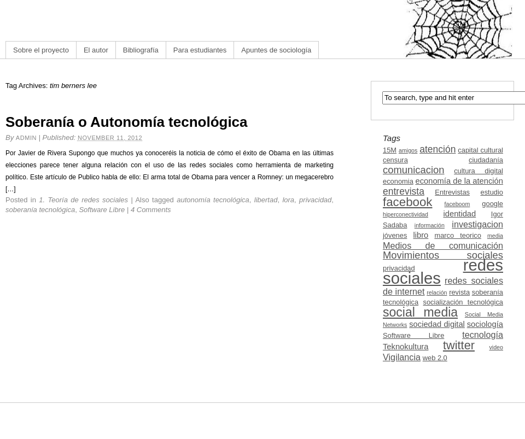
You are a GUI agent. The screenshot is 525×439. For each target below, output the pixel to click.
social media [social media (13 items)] (420, 312)
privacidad (315, 200)
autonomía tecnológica (213, 200)
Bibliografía (141, 50)
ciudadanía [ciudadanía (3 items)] (486, 160)
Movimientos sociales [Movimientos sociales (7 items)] (443, 255)
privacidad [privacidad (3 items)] (399, 268)
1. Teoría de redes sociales (83, 200)
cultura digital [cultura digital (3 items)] (478, 171)
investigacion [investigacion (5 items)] (477, 224)
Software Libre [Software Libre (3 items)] (413, 335)
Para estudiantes (200, 50)
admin (26, 137)
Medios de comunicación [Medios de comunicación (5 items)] (443, 245)
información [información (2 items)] (430, 225)
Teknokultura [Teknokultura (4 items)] (405, 346)
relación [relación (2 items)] (437, 292)
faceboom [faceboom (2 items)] (457, 204)
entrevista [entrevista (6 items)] (403, 191)
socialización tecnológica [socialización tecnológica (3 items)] (463, 302)
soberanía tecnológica (40, 210)
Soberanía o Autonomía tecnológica (126, 122)
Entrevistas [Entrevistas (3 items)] (452, 192)
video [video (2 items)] (496, 347)
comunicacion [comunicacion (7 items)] (414, 169)
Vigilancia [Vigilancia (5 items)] (402, 357)
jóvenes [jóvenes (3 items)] (395, 235)
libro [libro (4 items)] (420, 235)
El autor (96, 50)
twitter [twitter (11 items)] (459, 345)
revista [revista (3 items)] (459, 292)
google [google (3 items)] (492, 204)
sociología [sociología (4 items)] (485, 324)
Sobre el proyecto (41, 50)
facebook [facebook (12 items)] (408, 202)
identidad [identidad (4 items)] (460, 213)
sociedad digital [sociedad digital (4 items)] (437, 324)
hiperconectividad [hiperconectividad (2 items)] (405, 214)
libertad (266, 200)
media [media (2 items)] (495, 235)
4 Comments (151, 210)
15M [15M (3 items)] (389, 150)
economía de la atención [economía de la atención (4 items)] (459, 181)
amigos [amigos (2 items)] (408, 150)
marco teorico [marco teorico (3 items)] (457, 235)
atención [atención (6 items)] (437, 149)
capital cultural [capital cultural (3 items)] (480, 150)
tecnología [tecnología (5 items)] (482, 335)
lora (288, 200)
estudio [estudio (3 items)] (491, 192)
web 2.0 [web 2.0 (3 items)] (435, 358)
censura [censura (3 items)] (395, 160)
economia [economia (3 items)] (398, 181)
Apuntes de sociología (276, 50)
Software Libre (102, 210)
